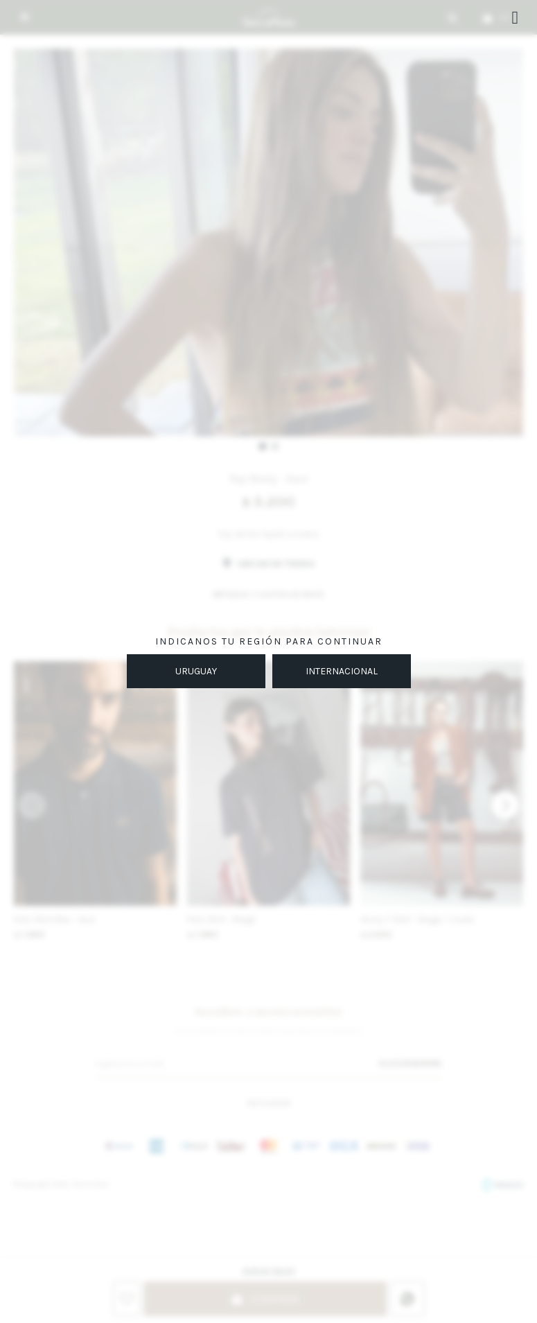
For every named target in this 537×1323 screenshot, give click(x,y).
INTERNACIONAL (342, 671)
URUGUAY (196, 671)
